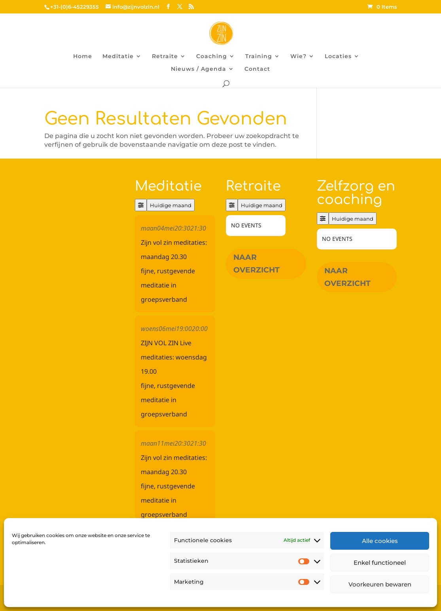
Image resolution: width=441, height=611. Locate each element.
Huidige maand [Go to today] (170, 205)
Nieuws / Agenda (198, 69)
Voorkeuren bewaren (379, 584)
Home (82, 56)
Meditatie (118, 56)
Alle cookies (380, 541)
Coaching (211, 56)
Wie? (298, 56)
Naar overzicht (256, 263)
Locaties (338, 56)
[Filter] (141, 205)
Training (258, 56)
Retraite (165, 56)
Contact (257, 69)
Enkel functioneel (380, 562)
